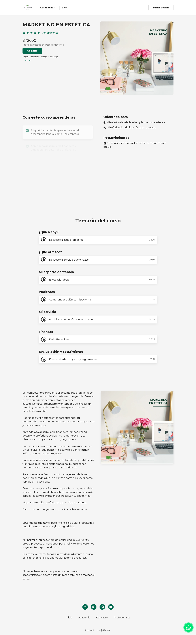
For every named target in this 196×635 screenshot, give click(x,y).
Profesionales (122, 617)
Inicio (69, 617)
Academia (84, 617)
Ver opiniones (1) (51, 32)
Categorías (48, 8)
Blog (64, 7)
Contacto (102, 617)
